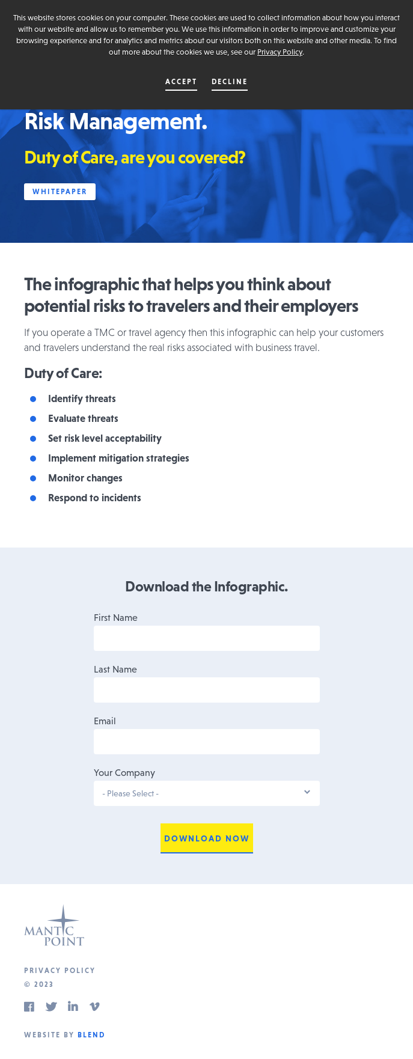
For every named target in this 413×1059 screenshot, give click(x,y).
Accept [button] (181, 82)
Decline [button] (230, 82)
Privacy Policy (279, 51)
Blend (91, 1035)
